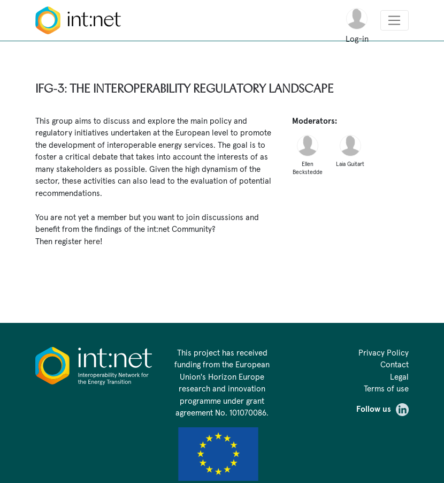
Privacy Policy (383, 353)
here (92, 241)
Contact (394, 364)
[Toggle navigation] (394, 20)
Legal (399, 377)
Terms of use (386, 388)
